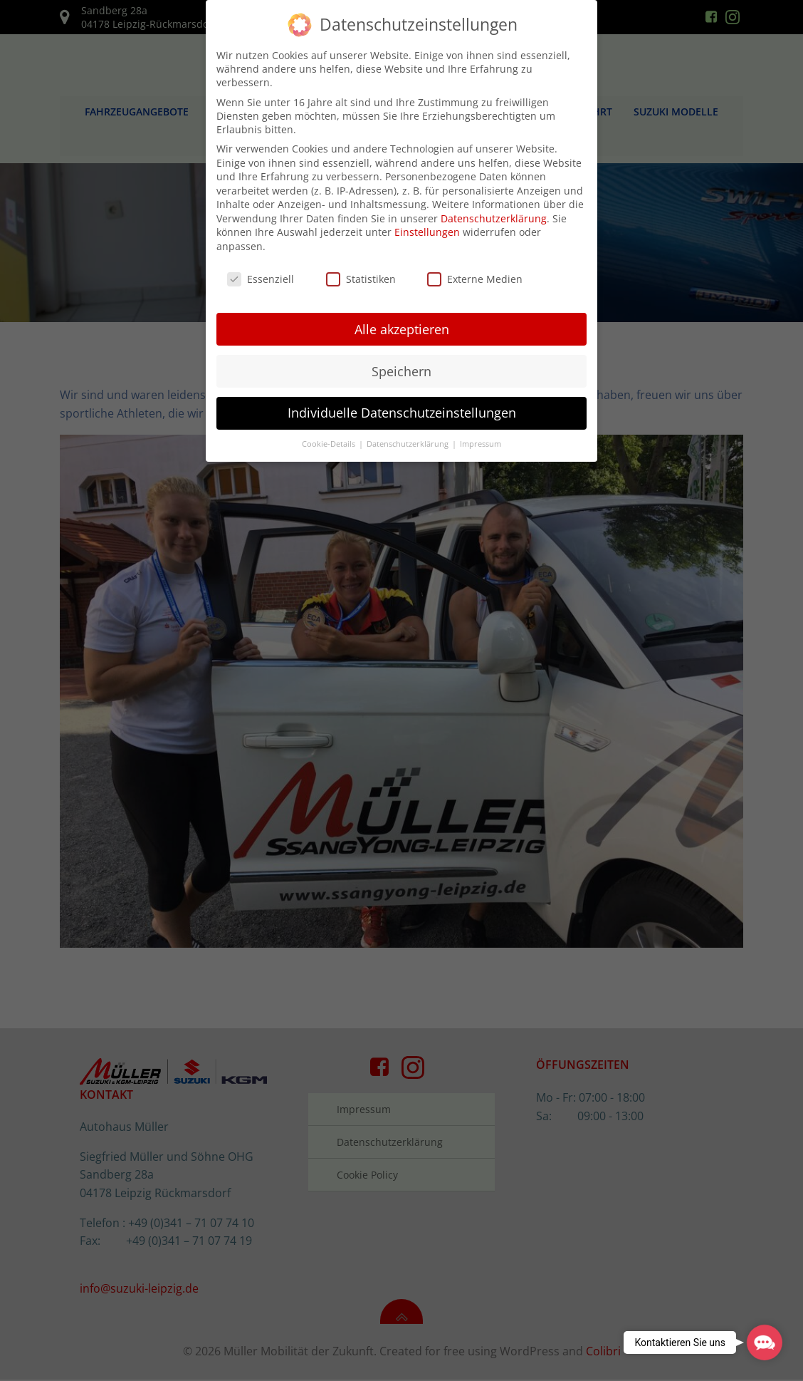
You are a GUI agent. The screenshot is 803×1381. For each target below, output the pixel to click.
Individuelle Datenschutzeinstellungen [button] (402, 408)
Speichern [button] (401, 366)
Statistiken (361, 274)
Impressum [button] (480, 440)
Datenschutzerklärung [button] (409, 440)
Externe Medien (475, 274)
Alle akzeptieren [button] (402, 324)
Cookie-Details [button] (329, 440)
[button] (764, 1342)
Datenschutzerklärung (494, 213)
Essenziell (260, 274)
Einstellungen (427, 227)
